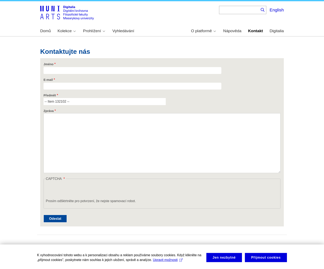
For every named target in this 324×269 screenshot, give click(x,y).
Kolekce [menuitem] (66, 31)
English (277, 9)
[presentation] (77, 190)
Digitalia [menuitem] (277, 31)
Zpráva (49, 111)
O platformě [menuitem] (203, 31)
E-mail (48, 79)
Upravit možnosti (168, 261)
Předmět (50, 95)
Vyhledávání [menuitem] (123, 31)
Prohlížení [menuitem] (94, 31)
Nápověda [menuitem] (232, 31)
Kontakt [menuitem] (255, 31)
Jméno (49, 64)
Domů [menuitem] (45, 31)
